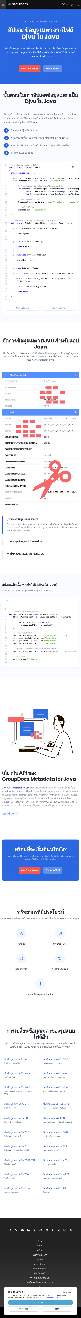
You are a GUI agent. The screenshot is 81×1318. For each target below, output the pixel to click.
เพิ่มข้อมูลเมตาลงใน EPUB (17, 1073)
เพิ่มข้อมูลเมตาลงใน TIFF (55, 1146)
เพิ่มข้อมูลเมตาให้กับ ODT (55, 1118)
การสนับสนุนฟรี (40, 1268)
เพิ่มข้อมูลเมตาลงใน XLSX (17, 1188)
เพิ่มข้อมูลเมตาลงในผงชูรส (56, 1104)
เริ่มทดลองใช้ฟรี (52, 68)
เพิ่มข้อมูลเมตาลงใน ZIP (54, 1188)
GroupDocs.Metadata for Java (20, 114)
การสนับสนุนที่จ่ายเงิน (40, 1277)
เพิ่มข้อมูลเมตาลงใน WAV (17, 1174)
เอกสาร (39, 1259)
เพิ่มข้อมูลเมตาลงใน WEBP (56, 1174)
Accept (40, 1302)
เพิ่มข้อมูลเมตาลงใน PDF (16, 1132)
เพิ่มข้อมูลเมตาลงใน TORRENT (19, 1160)
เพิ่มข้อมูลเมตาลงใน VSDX (56, 1160)
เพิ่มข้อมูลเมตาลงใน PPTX (17, 1146)
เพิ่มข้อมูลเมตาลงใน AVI (16, 1059)
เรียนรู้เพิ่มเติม (8, 813)
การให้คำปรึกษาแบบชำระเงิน (40, 1282)
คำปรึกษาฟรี (39, 1273)
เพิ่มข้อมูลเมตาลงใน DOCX (56, 1059)
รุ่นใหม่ (40, 1250)
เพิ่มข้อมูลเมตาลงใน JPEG (17, 1087)
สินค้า (39, 1245)
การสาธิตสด (39, 1264)
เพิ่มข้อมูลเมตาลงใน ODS (16, 1118)
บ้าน (40, 1241)
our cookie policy (52, 1297)
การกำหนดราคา (40, 1254)
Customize (23, 1309)
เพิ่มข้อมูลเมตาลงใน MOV (55, 1087)
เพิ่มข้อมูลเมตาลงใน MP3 (16, 1104)
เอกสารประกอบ (58, 308)
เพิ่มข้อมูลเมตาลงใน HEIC (55, 1073)
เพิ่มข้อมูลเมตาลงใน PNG (55, 1132)
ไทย (64, 4)
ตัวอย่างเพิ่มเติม (22, 308)
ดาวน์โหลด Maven (29, 68)
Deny (57, 1309)
